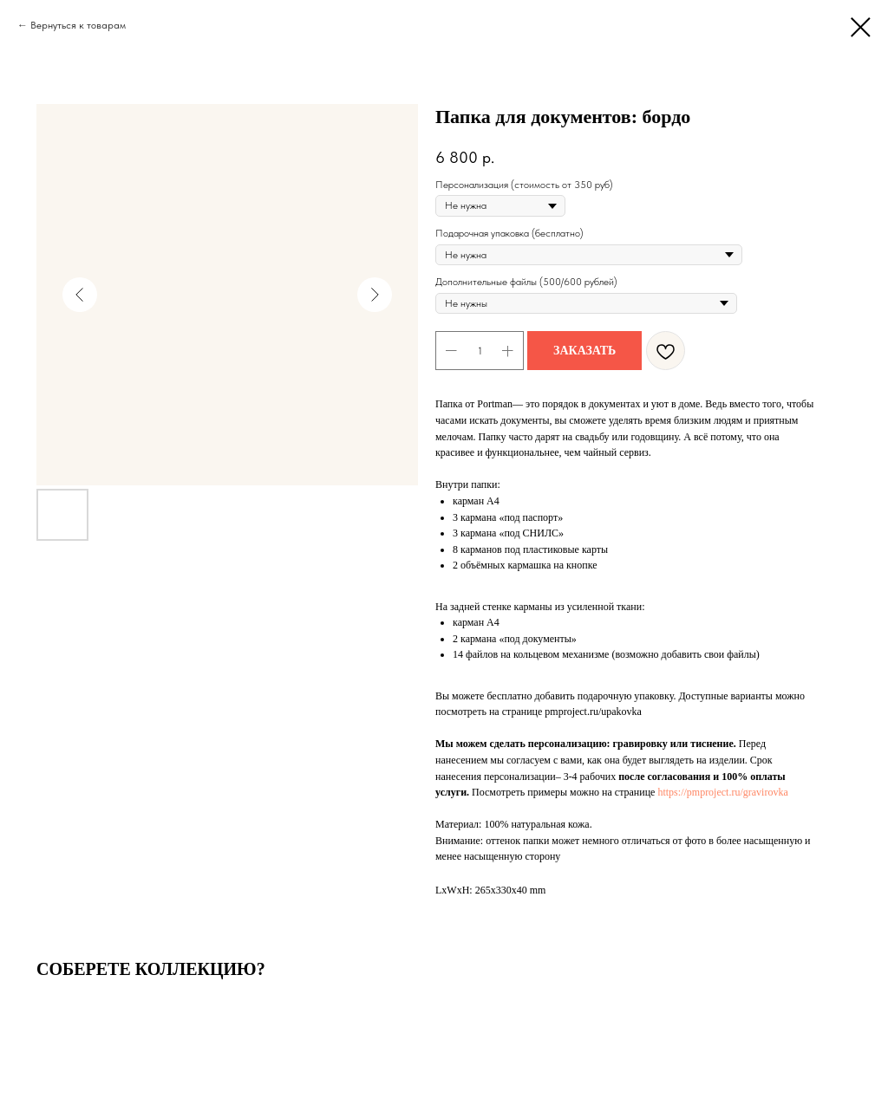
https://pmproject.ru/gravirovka (722, 792)
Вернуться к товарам (78, 25)
